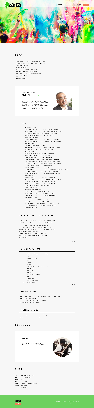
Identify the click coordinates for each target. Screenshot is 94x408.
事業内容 (60, 4)
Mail (18, 403)
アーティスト (73, 4)
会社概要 (79, 4)
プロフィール (66, 4)
